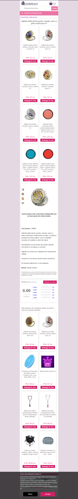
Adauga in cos (30, 61)
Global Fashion (32, 268)
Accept (47, 494)
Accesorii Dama (24, 17)
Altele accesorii (33, 17)
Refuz (30, 494)
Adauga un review (50, 282)
